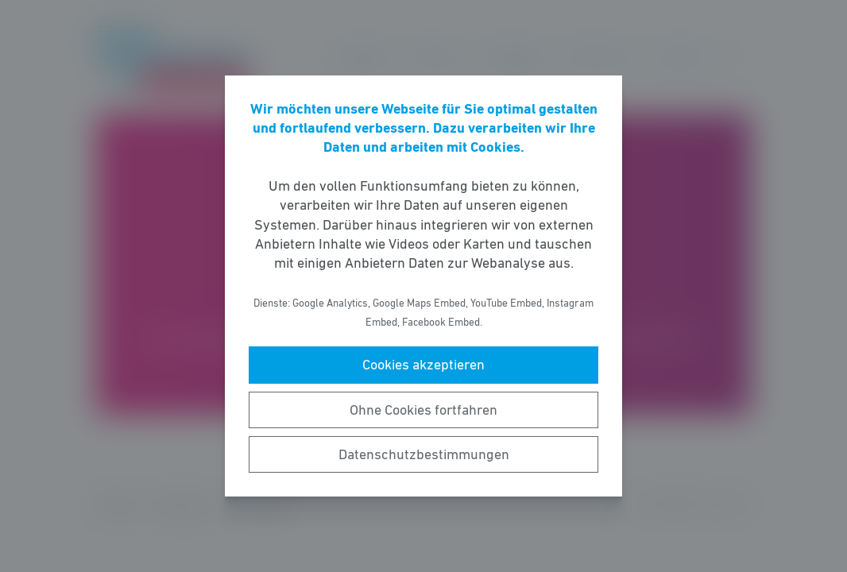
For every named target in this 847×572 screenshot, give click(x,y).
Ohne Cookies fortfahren (423, 410)
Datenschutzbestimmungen (423, 454)
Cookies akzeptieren (423, 364)
